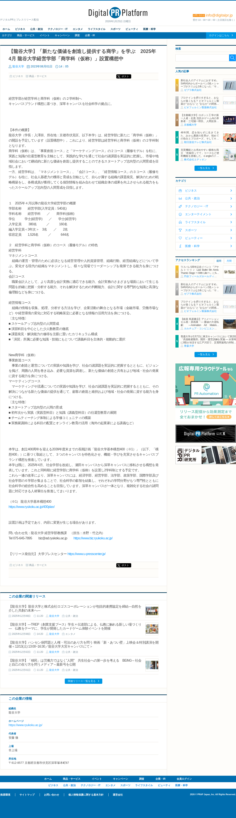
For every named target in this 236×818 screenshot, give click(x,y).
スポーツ (115, 29)
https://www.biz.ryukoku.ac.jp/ (93, 538)
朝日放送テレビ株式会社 (198, 142)
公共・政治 (36, 29)
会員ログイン (184, 778)
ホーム (6, 29)
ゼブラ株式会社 (193, 90)
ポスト (125, 76)
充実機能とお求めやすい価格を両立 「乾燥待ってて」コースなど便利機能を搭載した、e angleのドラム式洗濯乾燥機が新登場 (200, 154)
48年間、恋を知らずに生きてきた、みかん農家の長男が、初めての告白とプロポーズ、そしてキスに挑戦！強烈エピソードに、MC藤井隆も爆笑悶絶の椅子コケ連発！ (200, 138)
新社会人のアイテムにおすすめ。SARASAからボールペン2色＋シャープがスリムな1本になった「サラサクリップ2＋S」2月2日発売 (200, 85)
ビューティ (132, 29)
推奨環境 (5, 794)
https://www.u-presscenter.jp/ (86, 554)
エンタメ (78, 29)
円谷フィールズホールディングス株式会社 (208, 276)
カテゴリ (7, 35)
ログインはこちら (219, 35)
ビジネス (20, 29)
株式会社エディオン (195, 159)
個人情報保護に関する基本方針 (86, 794)
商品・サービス (26, 35)
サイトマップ (27, 794)
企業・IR (90, 35)
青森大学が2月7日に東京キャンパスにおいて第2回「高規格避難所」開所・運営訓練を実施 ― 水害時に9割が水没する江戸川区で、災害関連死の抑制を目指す (208, 341)
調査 (77, 35)
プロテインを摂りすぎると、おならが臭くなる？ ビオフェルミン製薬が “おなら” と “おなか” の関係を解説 (200, 102)
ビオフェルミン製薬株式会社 (200, 107)
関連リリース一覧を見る (82, 681)
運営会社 (118, 794)
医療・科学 (149, 29)
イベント (45, 35)
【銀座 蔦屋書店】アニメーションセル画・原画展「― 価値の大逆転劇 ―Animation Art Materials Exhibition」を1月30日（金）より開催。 (200, 325)
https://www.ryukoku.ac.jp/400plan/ (31, 507)
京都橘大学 (190, 124)
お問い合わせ (51, 794)
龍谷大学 (18, 66)
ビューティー (194, 238)
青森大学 (189, 345)
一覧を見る (204, 168)
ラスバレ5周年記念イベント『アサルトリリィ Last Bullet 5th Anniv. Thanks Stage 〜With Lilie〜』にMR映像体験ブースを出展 (200, 271)
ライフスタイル (96, 29)
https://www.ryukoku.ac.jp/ (25, 725)
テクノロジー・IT (58, 29)
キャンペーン (62, 35)
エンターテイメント (198, 214)
